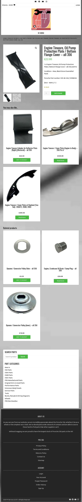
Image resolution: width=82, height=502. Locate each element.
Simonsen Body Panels (13, 388)
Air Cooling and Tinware (40, 38)
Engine (29, 38)
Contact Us (41, 457)
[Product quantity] (47, 93)
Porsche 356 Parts (13, 38)
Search (23, 357)
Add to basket (58, 93)
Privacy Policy (41, 446)
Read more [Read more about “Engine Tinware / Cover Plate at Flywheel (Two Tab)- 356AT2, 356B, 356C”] (22, 217)
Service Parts (9, 391)
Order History (41, 485)
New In (7, 367)
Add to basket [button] (21, 160)
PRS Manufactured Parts (13, 380)
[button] (36, 48)
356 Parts (8, 370)
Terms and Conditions (41, 449)
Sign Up (41, 488)
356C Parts (23, 38)
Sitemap (41, 460)
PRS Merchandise (11, 401)
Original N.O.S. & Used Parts (15, 383)
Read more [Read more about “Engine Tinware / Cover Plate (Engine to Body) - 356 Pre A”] (60, 161)
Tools (7, 393)
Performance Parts (12, 386)
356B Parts (9, 375)
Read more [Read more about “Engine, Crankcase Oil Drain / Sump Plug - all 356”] (60, 281)
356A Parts (9, 373)
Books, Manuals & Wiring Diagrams (17, 396)
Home (5, 38)
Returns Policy (41, 453)
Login (78, 5)
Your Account (41, 477)
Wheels (7, 399)
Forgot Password (41, 481)
